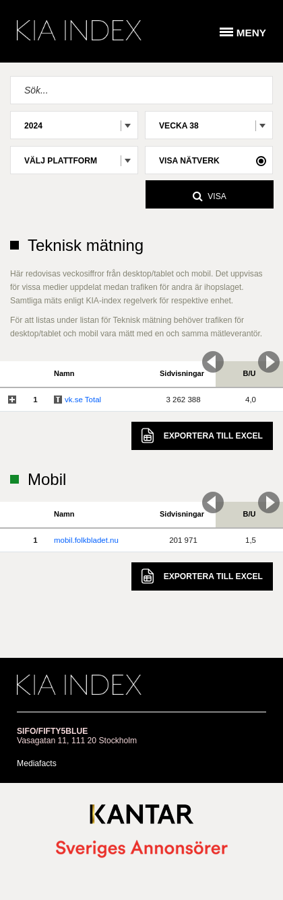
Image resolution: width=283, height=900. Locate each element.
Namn (64, 373)
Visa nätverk (189, 160)
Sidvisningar (182, 373)
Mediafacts (37, 763)
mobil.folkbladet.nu (86, 540)
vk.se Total (83, 400)
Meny (251, 32)
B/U (249, 373)
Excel (202, 435)
